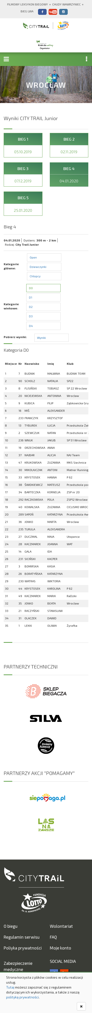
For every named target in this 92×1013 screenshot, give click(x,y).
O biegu (10, 926)
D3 (31, 316)
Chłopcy (35, 276)
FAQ (53, 936)
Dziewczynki (38, 266)
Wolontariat (61, 926)
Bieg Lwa (27, 11)
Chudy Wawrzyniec (66, 4)
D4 (31, 325)
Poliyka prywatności (23, 947)
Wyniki (41, 337)
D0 (31, 288)
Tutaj (10, 987)
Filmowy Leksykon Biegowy (27, 4)
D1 (30, 297)
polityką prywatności (22, 997)
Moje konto (60, 947)
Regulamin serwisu (21, 936)
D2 (31, 306)
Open (33, 257)
